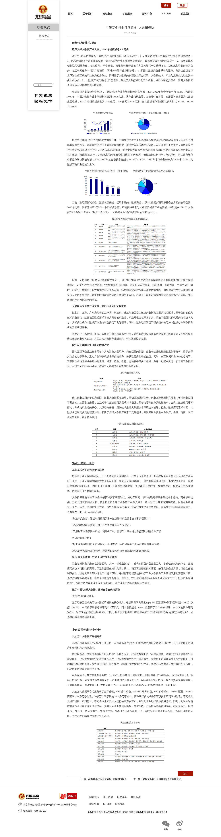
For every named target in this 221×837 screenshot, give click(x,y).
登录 (166, 5)
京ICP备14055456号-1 (157, 812)
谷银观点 (127, 13)
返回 (185, 773)
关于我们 (88, 13)
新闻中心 (147, 13)
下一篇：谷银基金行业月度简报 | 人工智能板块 (157, 779)
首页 (70, 13)
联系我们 (185, 13)
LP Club (166, 13)
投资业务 (107, 13)
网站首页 (94, 797)
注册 (182, 5)
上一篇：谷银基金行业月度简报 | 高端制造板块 (103, 779)
